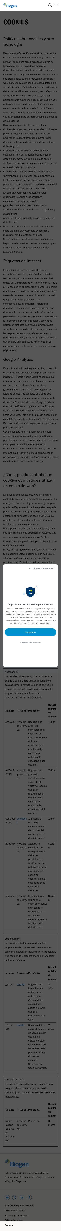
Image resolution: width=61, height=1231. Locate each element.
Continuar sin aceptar (42, 568)
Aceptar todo (30, 632)
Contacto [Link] (9, 1225)
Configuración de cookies (30, 642)
